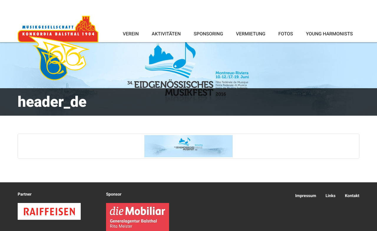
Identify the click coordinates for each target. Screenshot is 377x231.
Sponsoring (208, 34)
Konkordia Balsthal (58, 48)
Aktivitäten (166, 34)
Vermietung (250, 34)
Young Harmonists (329, 34)
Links (330, 196)
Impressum (305, 196)
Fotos (285, 34)
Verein (131, 34)
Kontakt (352, 196)
